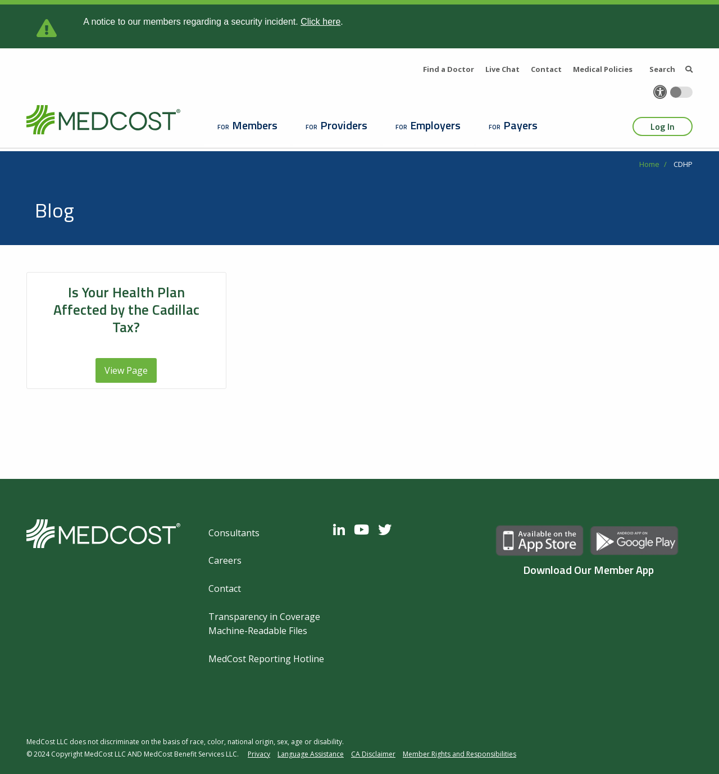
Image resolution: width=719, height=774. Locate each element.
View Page (126, 370)
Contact (546, 69)
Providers (343, 125)
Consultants (234, 533)
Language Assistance (310, 754)
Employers (435, 125)
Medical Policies (602, 69)
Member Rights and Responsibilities (459, 754)
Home (649, 164)
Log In (662, 126)
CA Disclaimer (373, 754)
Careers (225, 560)
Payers (520, 125)
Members (254, 125)
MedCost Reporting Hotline (266, 659)
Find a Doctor (448, 69)
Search (671, 69)
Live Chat (502, 69)
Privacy (259, 754)
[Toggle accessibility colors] (681, 92)
